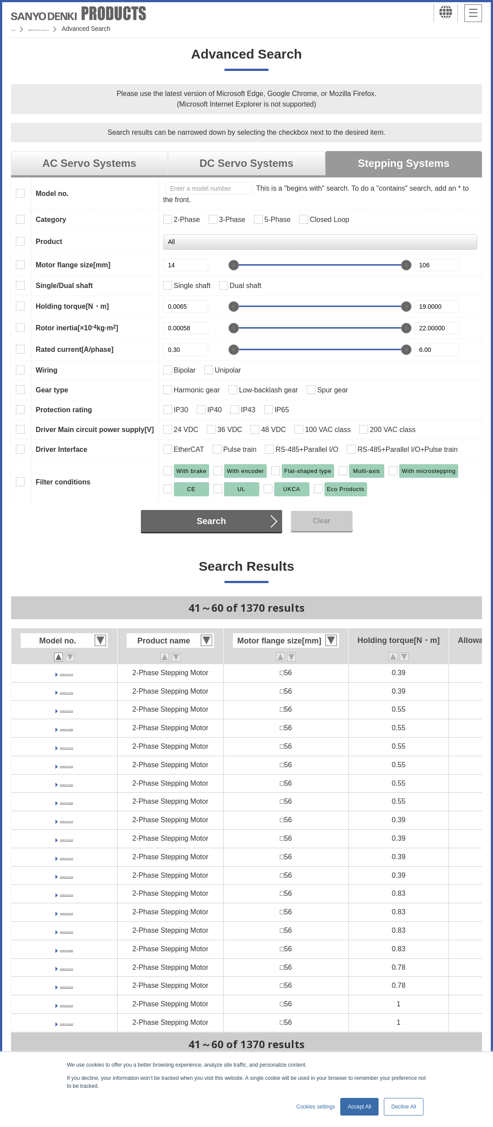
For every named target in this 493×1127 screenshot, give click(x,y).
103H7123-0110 (66, 893)
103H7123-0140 (66, 912)
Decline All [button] (403, 1107)
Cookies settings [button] (315, 1107)
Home (19, 28)
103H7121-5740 (66, 765)
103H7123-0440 (66, 949)
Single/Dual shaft (64, 285)
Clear (321, 521)
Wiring (47, 370)
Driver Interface (61, 449)
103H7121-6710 (66, 857)
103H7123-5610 (66, 1004)
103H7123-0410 (66, 930)
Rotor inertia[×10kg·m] (77, 328)
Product (49, 241)
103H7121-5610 (66, 709)
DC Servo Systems (246, 163)
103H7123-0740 (66, 985)
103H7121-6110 (66, 820)
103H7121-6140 (66, 838)
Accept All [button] (359, 1107)
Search (211, 521)
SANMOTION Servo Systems (80, 28)
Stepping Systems (403, 163)
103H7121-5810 (66, 783)
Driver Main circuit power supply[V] (95, 429)
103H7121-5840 (66, 801)
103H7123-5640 (66, 1022)
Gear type (52, 390)
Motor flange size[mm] (73, 265)
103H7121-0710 (66, 672)
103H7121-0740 (66, 691)
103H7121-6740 (66, 875)
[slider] (233, 265)
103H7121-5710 (66, 746)
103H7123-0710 (66, 967)
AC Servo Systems (89, 163)
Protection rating (64, 410)
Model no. (52, 193)
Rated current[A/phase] (75, 349)
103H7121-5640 (66, 728)
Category (51, 219)
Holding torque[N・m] (72, 306)
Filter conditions (63, 482)
